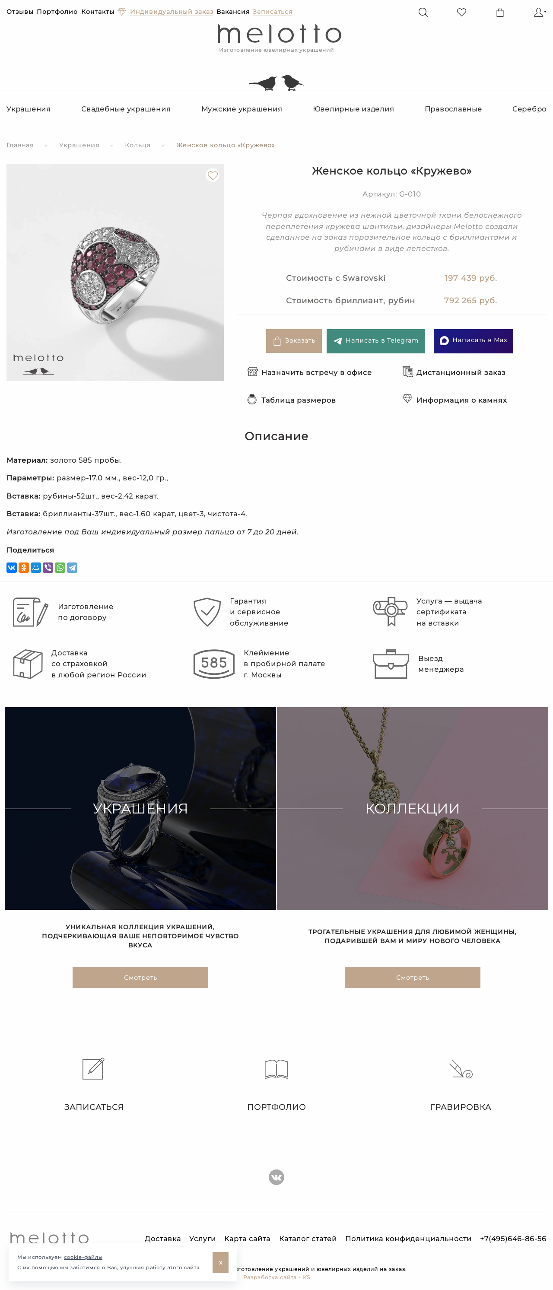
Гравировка (460, 1085)
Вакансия (233, 12)
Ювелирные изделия (353, 109)
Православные (453, 109)
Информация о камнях (455, 400)
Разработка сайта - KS (276, 1277)
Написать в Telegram (376, 341)
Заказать (294, 341)
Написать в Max (473, 340)
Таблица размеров (292, 400)
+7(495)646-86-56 (513, 1239)
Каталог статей (308, 1239)
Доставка (163, 1239)
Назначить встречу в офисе (310, 373)
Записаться (92, 1085)
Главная (20, 145)
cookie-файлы (83, 1257)
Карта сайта (247, 1239)
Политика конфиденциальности (408, 1239)
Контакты (97, 12)
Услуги (202, 1239)
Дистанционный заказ (454, 373)
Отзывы (20, 12)
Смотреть (140, 979)
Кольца (138, 145)
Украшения (28, 109)
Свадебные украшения (126, 109)
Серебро (529, 109)
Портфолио (57, 12)
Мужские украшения (242, 109)
